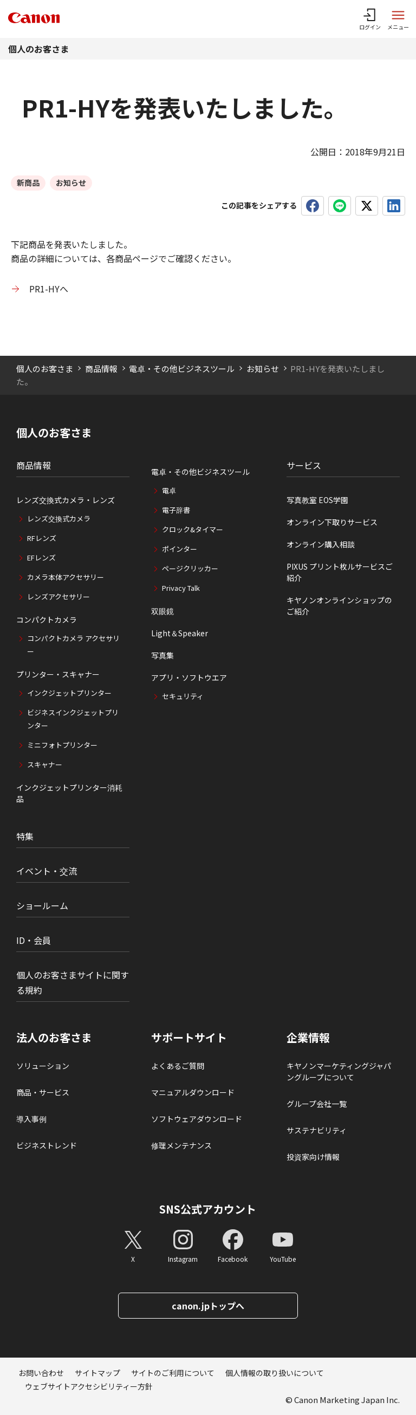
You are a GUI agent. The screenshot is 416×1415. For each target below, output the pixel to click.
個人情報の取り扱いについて (274, 1372)
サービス (304, 465)
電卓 (169, 490)
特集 (25, 836)
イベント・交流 (46, 870)
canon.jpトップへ (208, 1305)
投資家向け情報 (313, 1156)
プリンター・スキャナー (58, 674)
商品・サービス (42, 1092)
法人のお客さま (54, 1037)
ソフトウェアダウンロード (196, 1118)
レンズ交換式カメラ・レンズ (65, 499)
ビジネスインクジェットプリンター (73, 719)
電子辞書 (176, 510)
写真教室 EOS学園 (317, 499)
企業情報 (308, 1037)
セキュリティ (183, 696)
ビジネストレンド (46, 1145)
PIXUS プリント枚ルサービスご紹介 (340, 572)
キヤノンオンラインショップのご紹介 (339, 606)
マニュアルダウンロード (193, 1092)
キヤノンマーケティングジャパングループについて (339, 1071)
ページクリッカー (190, 568)
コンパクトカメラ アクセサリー (73, 644)
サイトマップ (97, 1372)
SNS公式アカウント (207, 1209)
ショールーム (42, 905)
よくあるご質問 (177, 1065)
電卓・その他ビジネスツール (182, 368)
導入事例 (31, 1118)
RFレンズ (41, 538)
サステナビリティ (317, 1130)
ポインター (179, 549)
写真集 (162, 655)
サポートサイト (189, 1037)
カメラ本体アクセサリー (65, 577)
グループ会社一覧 (317, 1103)
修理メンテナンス (181, 1145)
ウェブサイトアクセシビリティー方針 (89, 1386)
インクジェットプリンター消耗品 (69, 793)
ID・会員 (33, 940)
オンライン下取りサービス (332, 522)
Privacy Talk (181, 588)
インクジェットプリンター (69, 693)
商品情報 (101, 368)
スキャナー (44, 764)
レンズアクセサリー (58, 596)
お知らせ (262, 368)
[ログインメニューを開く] (370, 19)
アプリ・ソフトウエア (189, 677)
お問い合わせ (41, 1372)
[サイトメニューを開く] (398, 19)
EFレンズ (41, 557)
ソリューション (42, 1065)
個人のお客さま (38, 48)
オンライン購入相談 (321, 544)
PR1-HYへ (48, 288)
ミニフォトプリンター (62, 745)
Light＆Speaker (179, 633)
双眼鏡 (162, 610)
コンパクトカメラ (46, 619)
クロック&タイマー (192, 529)
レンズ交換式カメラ (58, 518)
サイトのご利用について (172, 1372)
